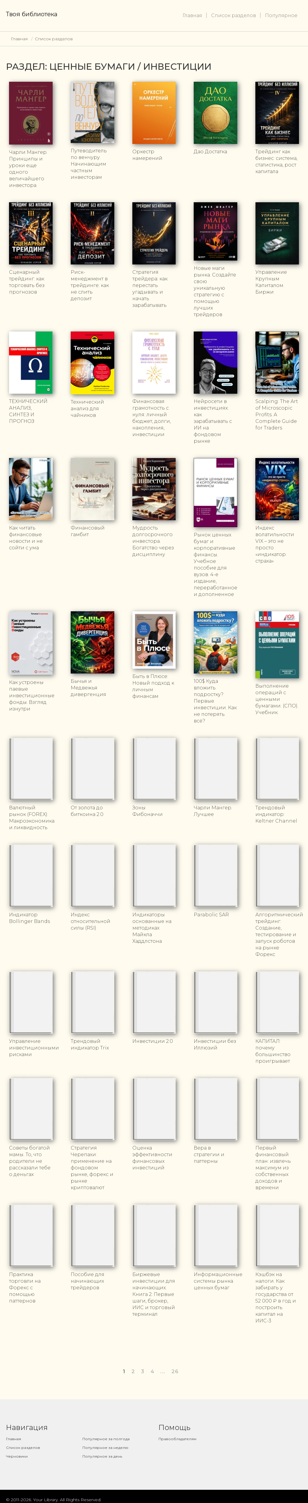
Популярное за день (102, 1456)
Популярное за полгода (106, 1439)
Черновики (17, 1456)
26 (175, 1371)
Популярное (281, 15)
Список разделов (233, 15)
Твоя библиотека (31, 14)
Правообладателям (177, 1439)
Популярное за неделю (105, 1447)
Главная (192, 15)
